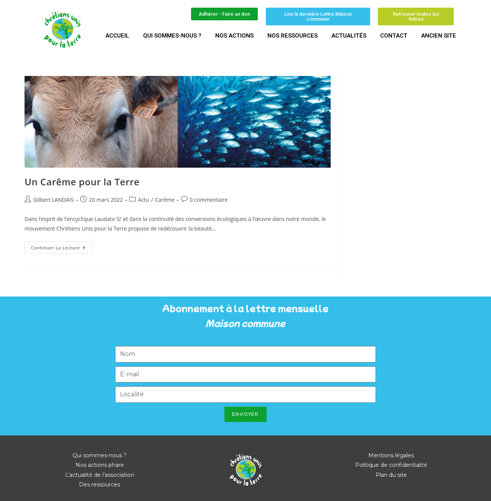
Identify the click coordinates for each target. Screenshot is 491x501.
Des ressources (99, 484)
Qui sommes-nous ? (172, 35)
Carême (165, 199)
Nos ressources (292, 35)
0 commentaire (209, 199)
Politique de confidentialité (391, 464)
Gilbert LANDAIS (53, 199)
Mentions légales (391, 455)
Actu (143, 199)
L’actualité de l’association (99, 474)
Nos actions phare (100, 464)
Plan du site (391, 474)
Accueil (117, 35)
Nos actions (234, 35)
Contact (393, 35)
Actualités (348, 35)
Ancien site (438, 35)
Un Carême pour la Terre (82, 181)
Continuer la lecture (61, 245)
